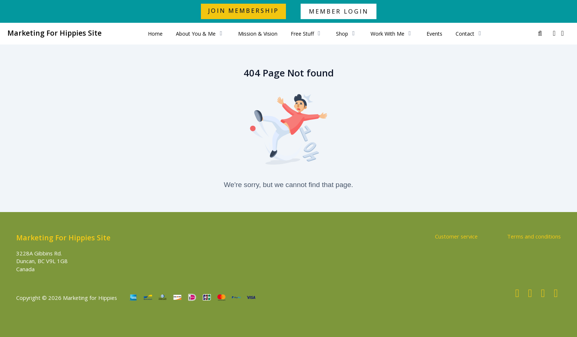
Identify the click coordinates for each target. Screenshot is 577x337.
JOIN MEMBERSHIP (243, 11)
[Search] (540, 33)
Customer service (456, 236)
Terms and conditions (534, 236)
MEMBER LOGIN (338, 11)
